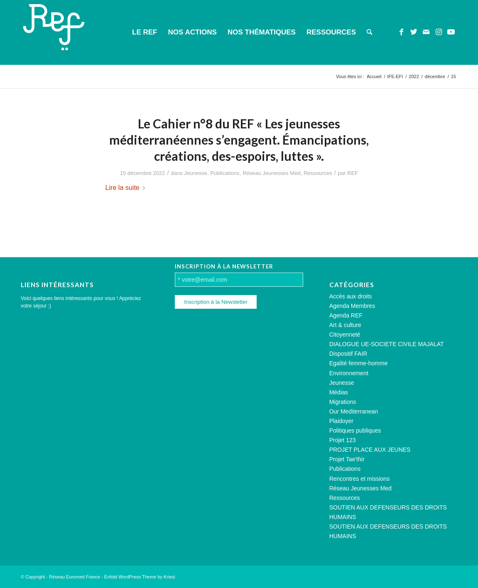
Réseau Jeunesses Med (272, 173)
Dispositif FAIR (348, 353)
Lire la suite (126, 187)
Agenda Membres (352, 306)
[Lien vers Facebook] (401, 32)
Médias (338, 392)
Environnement (348, 373)
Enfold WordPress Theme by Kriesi (139, 576)
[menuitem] (144, 32)
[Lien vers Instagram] (438, 32)
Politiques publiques (355, 430)
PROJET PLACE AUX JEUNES (370, 449)
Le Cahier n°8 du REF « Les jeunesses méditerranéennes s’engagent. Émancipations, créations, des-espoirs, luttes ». (239, 139)
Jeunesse (195, 173)
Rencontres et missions (359, 478)
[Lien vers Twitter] (413, 32)
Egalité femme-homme (358, 363)
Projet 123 (342, 440)
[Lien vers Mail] (426, 32)
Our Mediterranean (353, 411)
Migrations (342, 402)
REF (352, 173)
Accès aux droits (350, 296)
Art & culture (345, 325)
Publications (224, 173)
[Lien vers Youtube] (451, 32)
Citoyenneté (344, 334)
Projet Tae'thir (347, 459)
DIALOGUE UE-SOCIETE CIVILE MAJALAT (386, 344)
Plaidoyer (341, 421)
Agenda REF (346, 315)
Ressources (318, 173)
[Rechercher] (369, 32)
